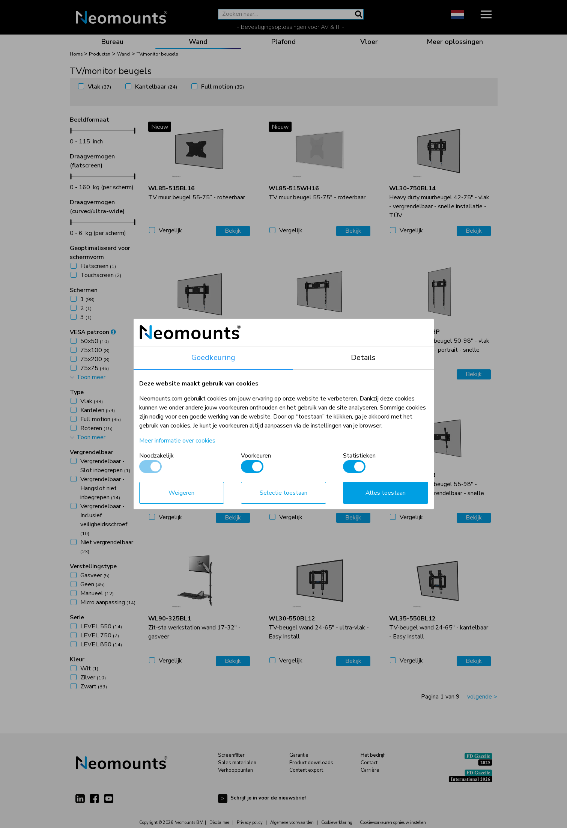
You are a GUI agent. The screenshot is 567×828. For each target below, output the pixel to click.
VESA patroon (93, 332)
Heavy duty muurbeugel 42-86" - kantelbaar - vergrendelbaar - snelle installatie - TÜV (316, 488)
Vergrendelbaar (91, 452)
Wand (198, 41)
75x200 (95, 359)
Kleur (77, 659)
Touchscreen (100, 275)
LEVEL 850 (101, 644)
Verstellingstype (93, 566)
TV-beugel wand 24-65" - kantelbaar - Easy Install (438, 627)
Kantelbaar (156, 87)
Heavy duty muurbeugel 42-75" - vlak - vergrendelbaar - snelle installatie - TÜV (439, 202)
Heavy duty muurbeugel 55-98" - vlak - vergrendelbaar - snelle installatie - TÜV (319, 345)
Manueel (97, 593)
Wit (89, 668)
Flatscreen (98, 266)
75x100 (95, 350)
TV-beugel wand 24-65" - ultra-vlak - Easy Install (319, 627)
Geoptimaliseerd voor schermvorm (100, 252)
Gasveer (95, 575)
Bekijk (233, 231)
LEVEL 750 (99, 635)
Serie (77, 617)
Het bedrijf (373, 755)
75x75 (94, 368)
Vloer (369, 41)
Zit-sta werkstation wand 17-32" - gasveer (194, 627)
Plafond (283, 41)
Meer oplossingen (455, 41)
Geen (92, 584)
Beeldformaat (89, 120)
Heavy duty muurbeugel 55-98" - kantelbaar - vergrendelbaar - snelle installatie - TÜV (436, 488)
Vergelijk (170, 230)
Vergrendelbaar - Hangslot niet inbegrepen (102, 488)
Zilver (93, 677)
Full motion (222, 87)
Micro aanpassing (107, 602)
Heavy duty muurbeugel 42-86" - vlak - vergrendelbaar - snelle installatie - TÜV (198, 345)
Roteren (96, 428)
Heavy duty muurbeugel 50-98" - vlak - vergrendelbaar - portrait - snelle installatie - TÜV (439, 345)
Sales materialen (237, 762)
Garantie (298, 755)
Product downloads (311, 762)
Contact (369, 762)
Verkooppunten (235, 770)
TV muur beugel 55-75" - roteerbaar (317, 193)
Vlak (99, 87)
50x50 (94, 341)
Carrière (370, 770)
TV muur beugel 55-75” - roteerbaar (196, 193)
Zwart (93, 686)
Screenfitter (231, 755)
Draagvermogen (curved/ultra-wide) (97, 206)
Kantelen (97, 410)
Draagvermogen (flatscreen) (92, 161)
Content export (306, 770)
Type (77, 392)
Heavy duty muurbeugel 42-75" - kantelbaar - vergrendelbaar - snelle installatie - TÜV (195, 488)
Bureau (112, 41)
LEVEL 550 (101, 626)
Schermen (84, 290)
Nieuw (159, 127)
